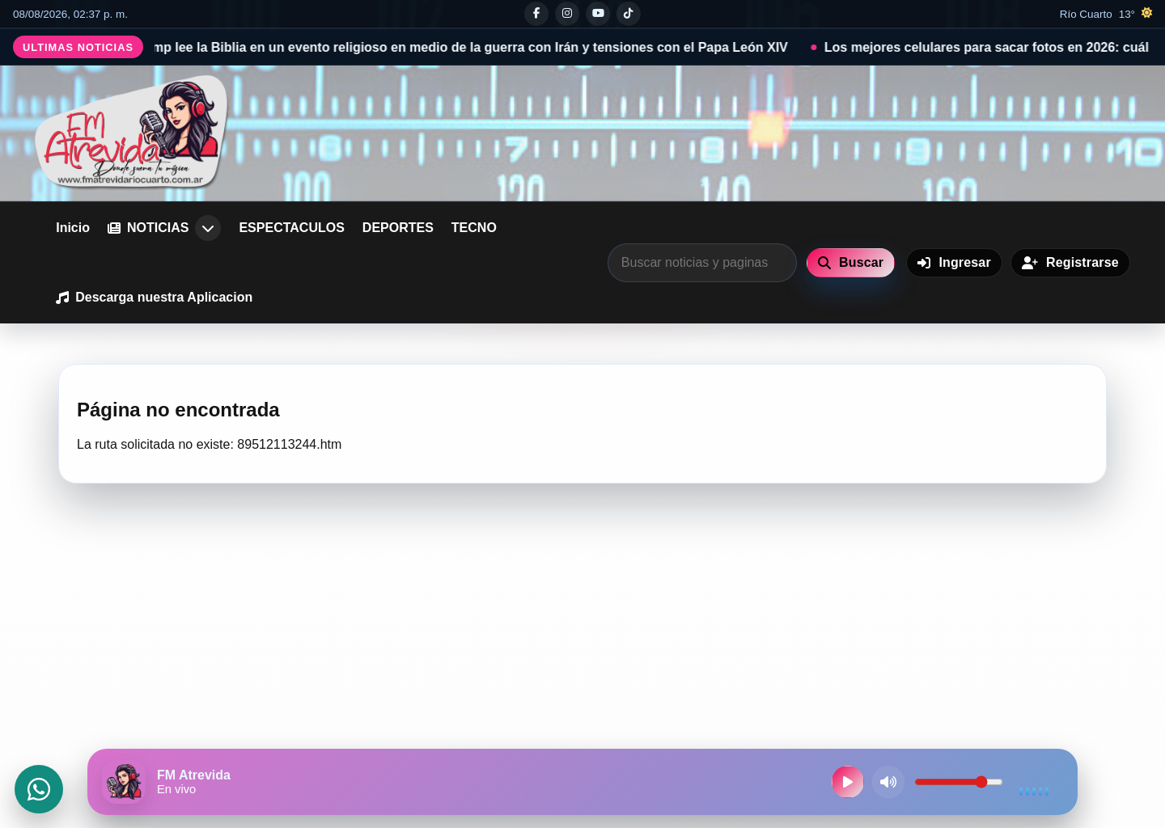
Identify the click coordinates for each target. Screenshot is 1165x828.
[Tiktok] (628, 14)
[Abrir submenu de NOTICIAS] (208, 228)
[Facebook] (536, 14)
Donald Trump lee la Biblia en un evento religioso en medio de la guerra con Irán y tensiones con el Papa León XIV (455, 47)
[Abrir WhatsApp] (39, 789)
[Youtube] (598, 14)
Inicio (73, 227)
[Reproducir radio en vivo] (848, 782)
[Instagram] (567, 14)
